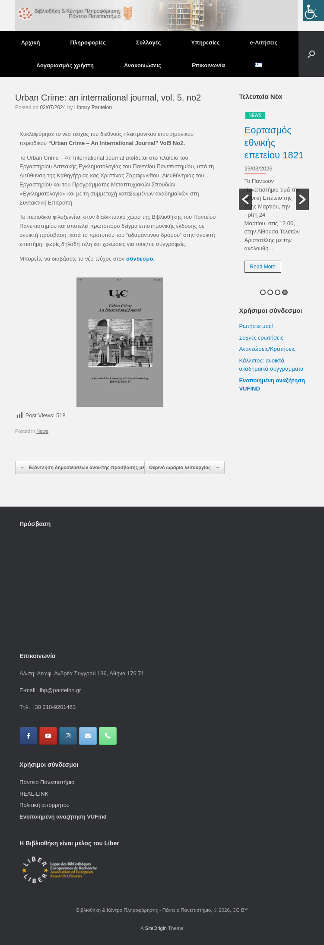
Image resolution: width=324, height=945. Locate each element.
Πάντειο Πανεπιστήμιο (46, 782)
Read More (263, 267)
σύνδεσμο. (140, 258)
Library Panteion (93, 107)
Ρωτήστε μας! (256, 326)
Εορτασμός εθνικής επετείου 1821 (274, 143)
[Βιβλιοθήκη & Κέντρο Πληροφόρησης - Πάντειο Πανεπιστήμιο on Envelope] (88, 736)
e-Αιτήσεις (264, 42)
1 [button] (263, 292)
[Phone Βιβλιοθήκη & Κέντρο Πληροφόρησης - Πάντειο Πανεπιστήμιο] (108, 736)
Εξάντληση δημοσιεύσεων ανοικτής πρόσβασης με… (84, 467)
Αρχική (30, 42)
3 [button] (277, 292)
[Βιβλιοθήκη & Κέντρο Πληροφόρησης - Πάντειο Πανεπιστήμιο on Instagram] (68, 736)
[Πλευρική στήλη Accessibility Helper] (313, 10)
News (42, 431)
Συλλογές (148, 42)
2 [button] (270, 292)
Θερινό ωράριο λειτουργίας (184, 467)
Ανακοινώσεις (142, 65)
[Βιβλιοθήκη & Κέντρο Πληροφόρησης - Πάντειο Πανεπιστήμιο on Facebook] (28, 736)
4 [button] (285, 292)
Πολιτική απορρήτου (44, 805)
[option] (274, 195)
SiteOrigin (156, 928)
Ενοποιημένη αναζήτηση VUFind (63, 816)
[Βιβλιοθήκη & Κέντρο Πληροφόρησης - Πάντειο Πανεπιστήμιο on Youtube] (48, 736)
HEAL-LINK (33, 794)
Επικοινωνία (208, 65)
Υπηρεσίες (205, 42)
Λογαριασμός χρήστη (65, 65)
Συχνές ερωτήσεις (261, 337)
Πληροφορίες (87, 42)
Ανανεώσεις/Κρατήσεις (267, 349)
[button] (311, 54)
